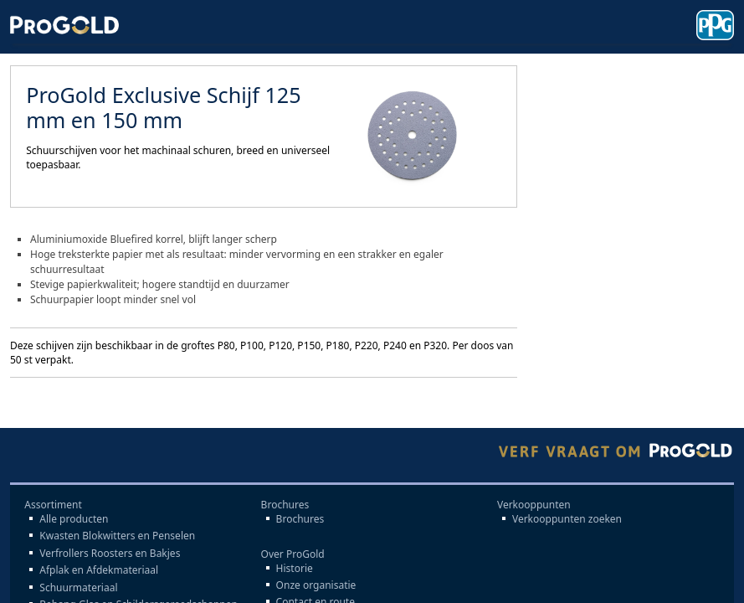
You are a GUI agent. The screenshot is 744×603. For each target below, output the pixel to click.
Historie (294, 569)
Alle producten (73, 519)
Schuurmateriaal (78, 588)
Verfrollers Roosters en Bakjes (109, 553)
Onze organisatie (316, 585)
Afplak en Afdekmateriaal (98, 570)
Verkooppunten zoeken (567, 519)
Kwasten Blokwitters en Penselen (117, 536)
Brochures (300, 519)
